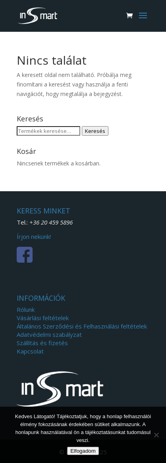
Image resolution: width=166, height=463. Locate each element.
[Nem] (156, 435)
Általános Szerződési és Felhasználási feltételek (82, 326)
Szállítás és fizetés (42, 343)
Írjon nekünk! (34, 236)
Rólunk (26, 309)
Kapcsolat (30, 351)
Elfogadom (83, 451)
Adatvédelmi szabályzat (49, 334)
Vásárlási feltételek (43, 318)
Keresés (95, 130)
